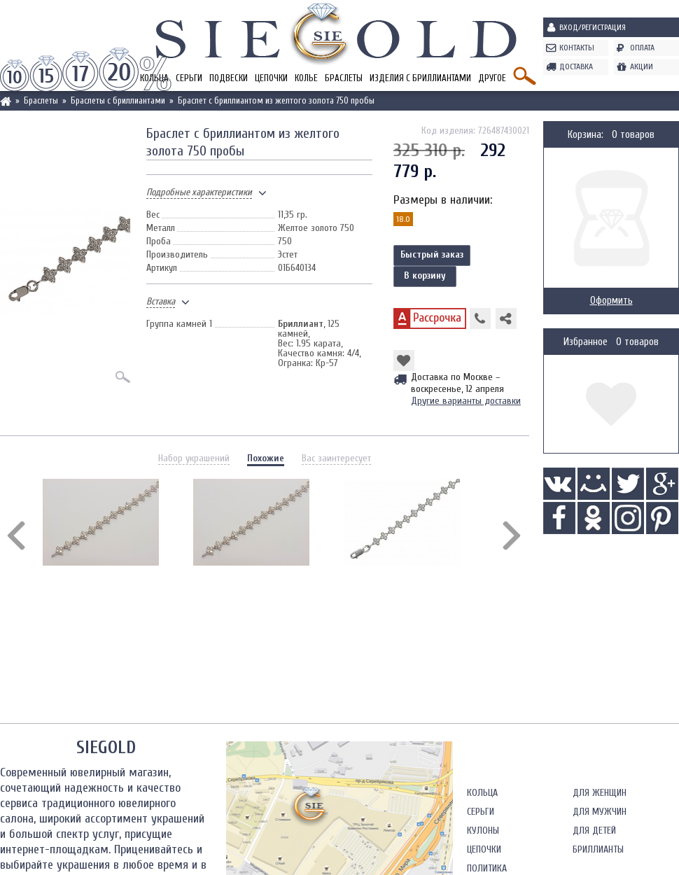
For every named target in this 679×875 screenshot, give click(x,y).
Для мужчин (599, 812)
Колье (306, 78)
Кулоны (483, 830)
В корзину (425, 275)
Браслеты (344, 78)
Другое (492, 78)
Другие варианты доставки (466, 401)
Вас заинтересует (336, 458)
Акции (641, 66)
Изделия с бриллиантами (420, 78)
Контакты (576, 47)
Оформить (611, 301)
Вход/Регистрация (592, 27)
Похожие (265, 458)
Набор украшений (194, 458)
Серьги (189, 78)
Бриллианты (598, 849)
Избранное (586, 342)
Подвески (228, 78)
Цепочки (271, 78)
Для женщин (599, 793)
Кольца (482, 793)
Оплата (642, 47)
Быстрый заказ (431, 254)
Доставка (576, 66)
